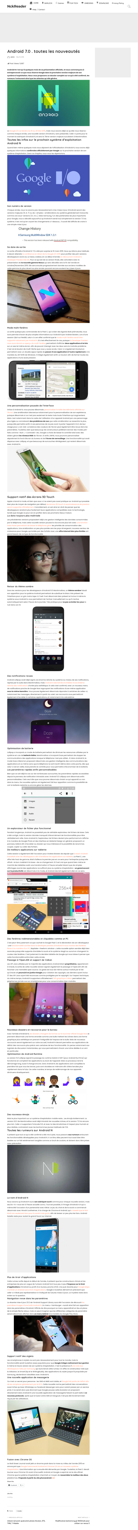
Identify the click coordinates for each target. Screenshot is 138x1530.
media (20, 1511)
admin (13, 57)
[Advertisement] (69, 27)
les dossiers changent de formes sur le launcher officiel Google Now (58, 1034)
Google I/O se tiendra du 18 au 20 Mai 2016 (27, 131)
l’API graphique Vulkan (62, 978)
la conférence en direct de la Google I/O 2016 (41, 254)
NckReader (16, 6)
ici (54, 1478)
